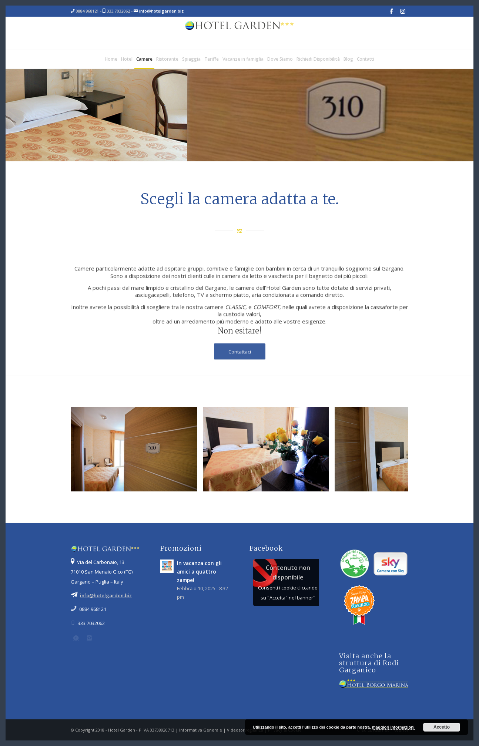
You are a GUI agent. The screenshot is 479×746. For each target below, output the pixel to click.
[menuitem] (111, 59)
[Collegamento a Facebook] (391, 11)
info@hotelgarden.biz (161, 11)
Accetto (441, 727)
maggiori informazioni (393, 727)
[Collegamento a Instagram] (402, 11)
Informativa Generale (200, 730)
